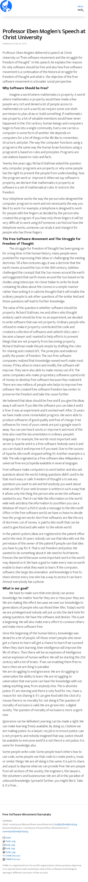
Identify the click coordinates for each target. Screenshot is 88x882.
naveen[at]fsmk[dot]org (15, 831)
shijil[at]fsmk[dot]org (65, 824)
